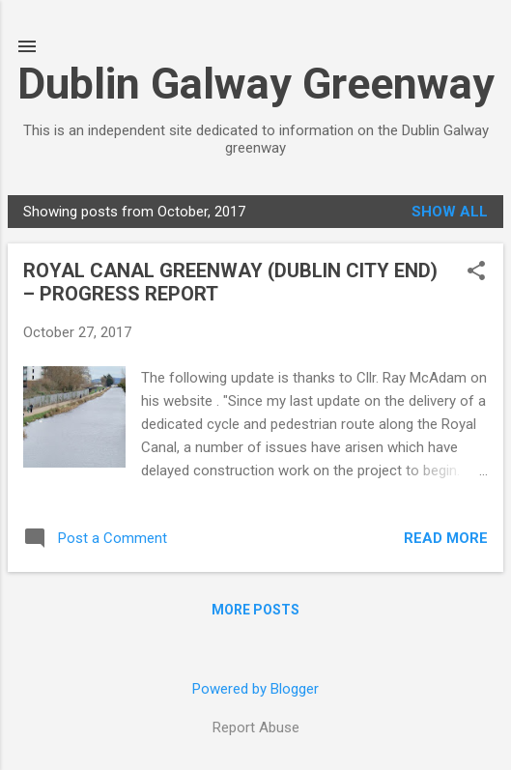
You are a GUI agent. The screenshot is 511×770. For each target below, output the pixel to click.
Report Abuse (256, 727)
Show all (450, 211)
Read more (446, 538)
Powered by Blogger (255, 689)
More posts (255, 609)
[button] (476, 272)
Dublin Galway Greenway (256, 83)
